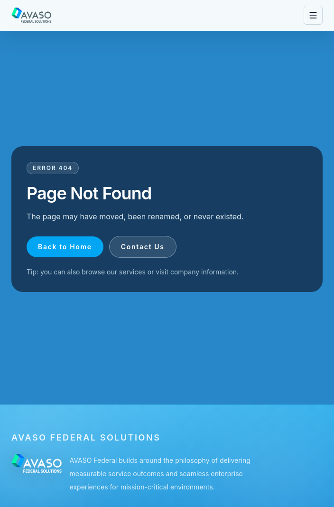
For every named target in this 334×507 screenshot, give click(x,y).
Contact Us (143, 247)
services (132, 272)
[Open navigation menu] (313, 15)
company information (203, 272)
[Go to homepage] (31, 15)
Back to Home (65, 247)
